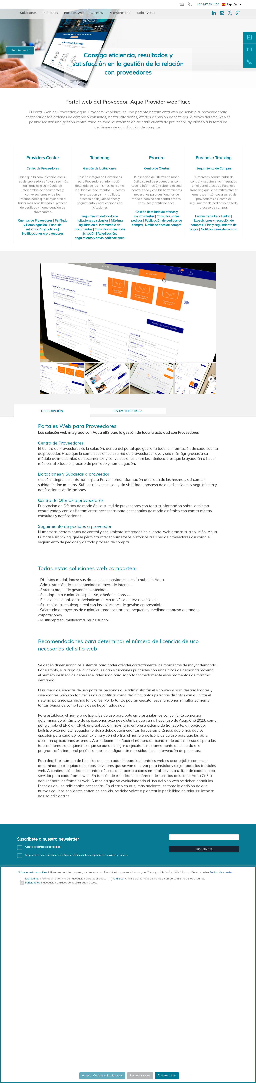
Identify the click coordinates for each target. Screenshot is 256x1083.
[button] (232, 4)
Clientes (97, 13)
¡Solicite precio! (20, 50)
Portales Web (74, 13)
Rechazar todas (140, 1075)
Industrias (50, 13)
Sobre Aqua (146, 13)
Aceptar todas (167, 1075)
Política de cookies (221, 872)
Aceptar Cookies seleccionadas (102, 1075)
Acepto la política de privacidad (42, 846)
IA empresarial (120, 13)
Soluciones (28, 13)
